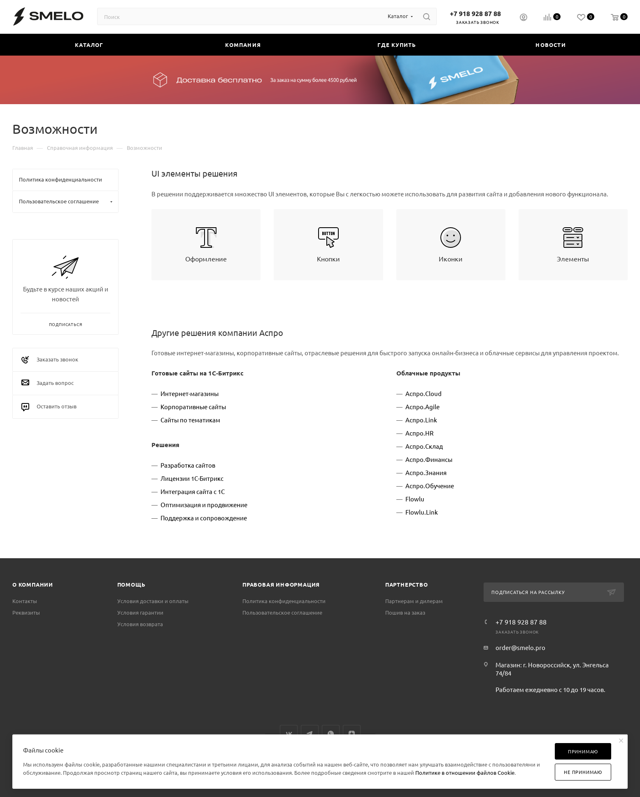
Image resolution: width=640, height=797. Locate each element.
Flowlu (414, 499)
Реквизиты (26, 612)
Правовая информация (281, 584)
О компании (32, 584)
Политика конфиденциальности (284, 600)
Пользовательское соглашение (282, 612)
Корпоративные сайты (193, 406)
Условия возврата (140, 623)
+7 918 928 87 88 (475, 13)
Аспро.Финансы (428, 459)
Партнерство (406, 584)
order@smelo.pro (520, 647)
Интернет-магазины (190, 393)
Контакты (24, 600)
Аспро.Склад (424, 446)
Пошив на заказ (405, 612)
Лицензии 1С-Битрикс (192, 478)
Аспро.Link (421, 420)
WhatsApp (331, 734)
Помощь (131, 584)
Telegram (310, 734)
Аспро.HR (419, 433)
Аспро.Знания (426, 472)
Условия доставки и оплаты (153, 600)
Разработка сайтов (188, 465)
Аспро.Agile (422, 406)
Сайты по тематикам (190, 420)
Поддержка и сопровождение (204, 518)
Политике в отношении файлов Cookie (464, 772)
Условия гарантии (140, 612)
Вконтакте (289, 734)
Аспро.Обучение (429, 485)
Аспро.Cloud (423, 393)
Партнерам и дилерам (414, 600)
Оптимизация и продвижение (204, 504)
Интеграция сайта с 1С (193, 491)
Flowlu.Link (421, 512)
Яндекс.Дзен (352, 734)
